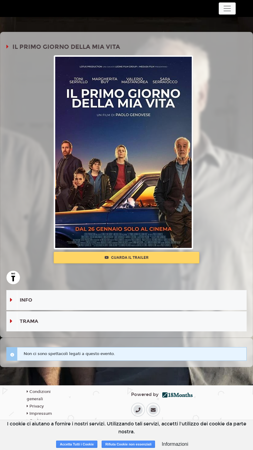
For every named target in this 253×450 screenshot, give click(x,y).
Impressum (39, 413)
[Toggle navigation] (227, 8)
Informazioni (175, 444)
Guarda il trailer (127, 257)
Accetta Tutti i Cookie (77, 444)
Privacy (35, 406)
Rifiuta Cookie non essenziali (128, 444)
